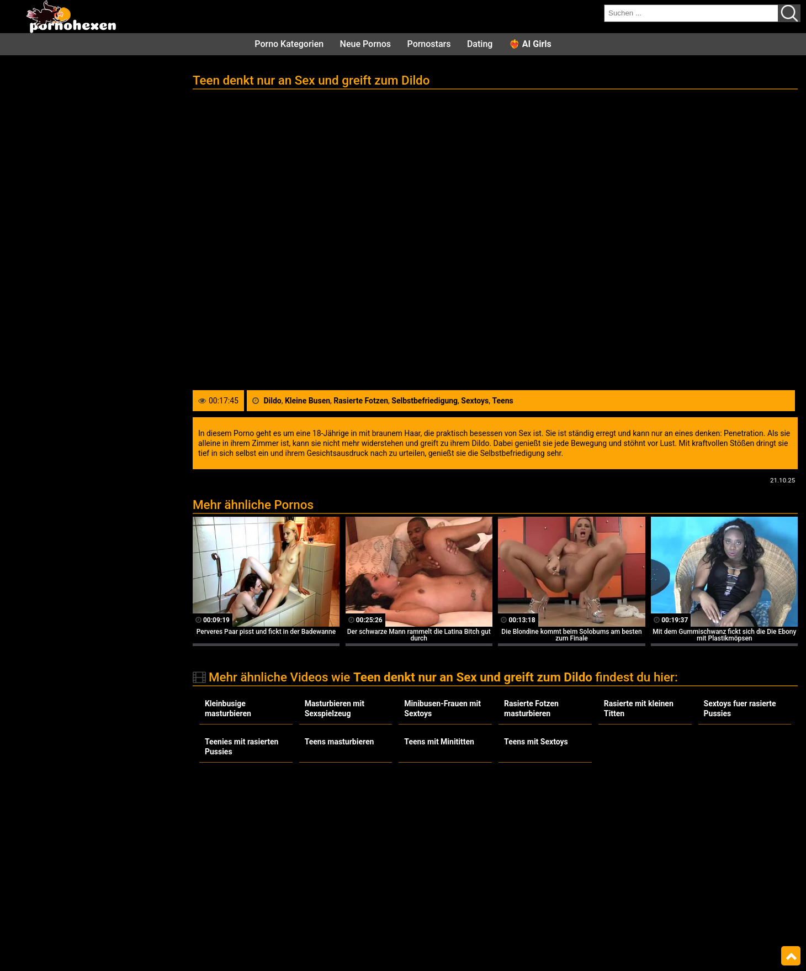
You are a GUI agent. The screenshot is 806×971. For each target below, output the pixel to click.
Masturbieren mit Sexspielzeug (334, 708)
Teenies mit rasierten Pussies (241, 746)
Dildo (272, 400)
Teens (502, 400)
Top (791, 956)
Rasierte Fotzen (360, 400)
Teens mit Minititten (439, 741)
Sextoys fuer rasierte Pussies (740, 708)
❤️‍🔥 (530, 44)
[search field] (691, 13)
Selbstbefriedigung (424, 400)
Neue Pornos (365, 44)
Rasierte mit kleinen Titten (639, 708)
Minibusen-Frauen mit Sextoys (442, 708)
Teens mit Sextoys (536, 741)
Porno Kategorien (289, 44)
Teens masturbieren (339, 741)
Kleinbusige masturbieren (228, 708)
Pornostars (429, 44)
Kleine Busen (307, 400)
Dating (479, 44)
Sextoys (475, 400)
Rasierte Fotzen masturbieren (531, 708)
